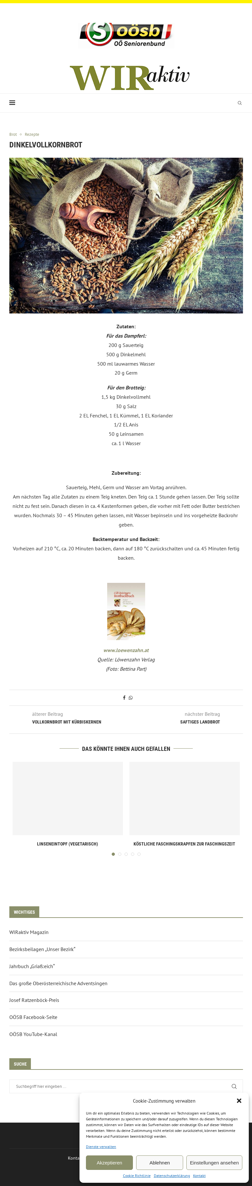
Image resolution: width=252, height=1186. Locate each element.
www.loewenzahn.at (126, 650)
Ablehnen (159, 1162)
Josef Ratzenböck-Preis (34, 1000)
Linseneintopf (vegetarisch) (67, 843)
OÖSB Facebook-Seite (33, 1017)
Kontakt (199, 1175)
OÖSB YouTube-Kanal (33, 1034)
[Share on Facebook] (124, 698)
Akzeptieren (109, 1162)
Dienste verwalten (101, 1146)
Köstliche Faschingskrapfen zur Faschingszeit (184, 843)
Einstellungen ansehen (214, 1162)
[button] (239, 1100)
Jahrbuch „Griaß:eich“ (32, 966)
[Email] (130, 14)
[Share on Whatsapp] (131, 698)
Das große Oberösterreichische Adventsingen (58, 983)
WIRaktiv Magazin (29, 932)
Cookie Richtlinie (137, 1175)
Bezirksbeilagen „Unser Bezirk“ (42, 949)
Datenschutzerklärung (172, 1175)
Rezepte (32, 134)
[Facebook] (121, 14)
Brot (13, 134)
